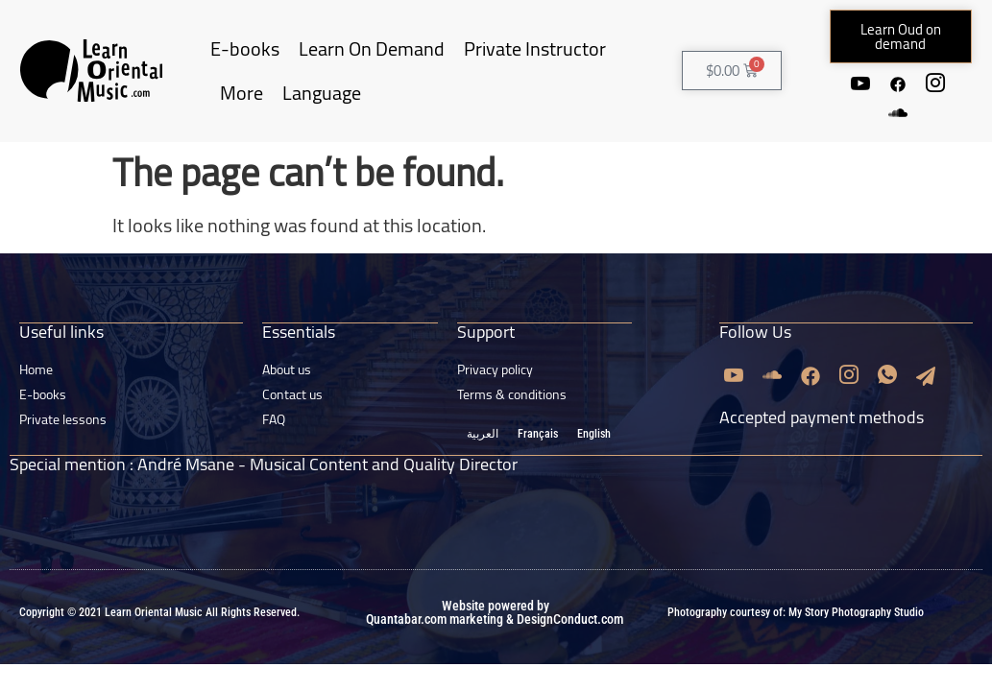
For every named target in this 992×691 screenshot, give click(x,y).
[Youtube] (859, 83)
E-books (244, 48)
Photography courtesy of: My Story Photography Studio (795, 610)
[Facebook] (897, 83)
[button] (901, 36)
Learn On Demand (372, 48)
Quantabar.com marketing (434, 617)
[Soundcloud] (897, 113)
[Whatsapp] (887, 374)
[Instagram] (936, 83)
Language (321, 92)
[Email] (925, 374)
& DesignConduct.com (563, 617)
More (241, 92)
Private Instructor (535, 48)
